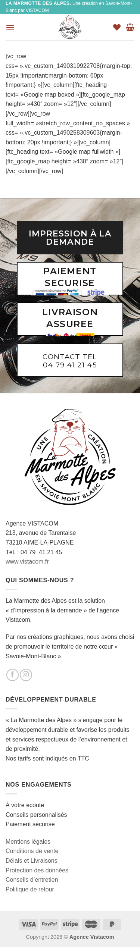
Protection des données (37, 870)
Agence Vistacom (91, 937)
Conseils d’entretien (32, 880)
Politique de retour (30, 889)
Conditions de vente (32, 851)
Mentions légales (28, 841)
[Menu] (10, 27)
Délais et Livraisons (31, 860)
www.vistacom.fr (27, 561)
